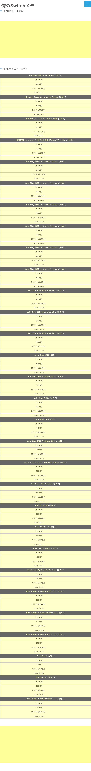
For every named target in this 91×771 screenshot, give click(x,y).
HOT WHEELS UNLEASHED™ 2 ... (41, 591)
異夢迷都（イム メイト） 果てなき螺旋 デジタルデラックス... (42, 140)
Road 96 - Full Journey (42, 484)
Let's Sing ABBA (41, 398)
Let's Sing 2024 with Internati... (42, 290)
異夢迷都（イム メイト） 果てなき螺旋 (42, 119)
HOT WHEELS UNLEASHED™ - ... (41, 699)
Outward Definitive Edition (41, 76)
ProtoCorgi (42, 656)
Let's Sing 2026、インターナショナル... (42, 162)
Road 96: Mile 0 (41, 527)
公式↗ (58, 76)
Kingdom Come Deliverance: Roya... (42, 97)
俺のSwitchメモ (17, 5)
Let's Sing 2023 (42, 355)
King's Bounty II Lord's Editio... (42, 570)
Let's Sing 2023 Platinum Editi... (42, 376)
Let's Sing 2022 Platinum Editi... (42, 441)
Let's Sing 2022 (42, 419)
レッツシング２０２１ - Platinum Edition (42, 462)
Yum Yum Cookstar (42, 548)
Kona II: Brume (42, 505)
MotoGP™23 (41, 677)
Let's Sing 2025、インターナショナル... (42, 226)
